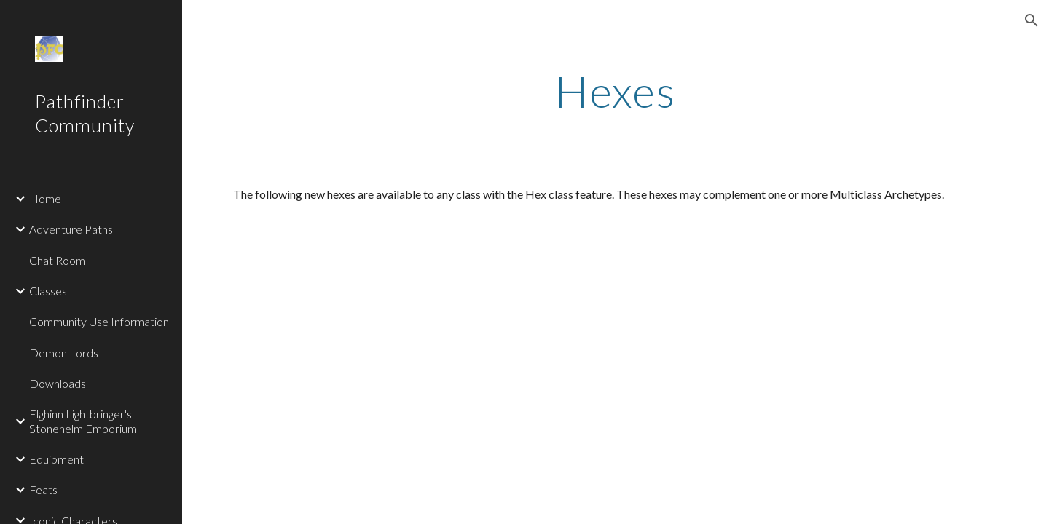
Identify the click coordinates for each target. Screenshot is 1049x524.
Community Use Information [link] (99, 321)
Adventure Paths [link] (71, 229)
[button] (1031, 20)
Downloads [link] (57, 383)
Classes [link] (48, 291)
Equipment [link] (56, 459)
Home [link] (45, 198)
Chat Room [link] (57, 260)
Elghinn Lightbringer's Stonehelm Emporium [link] (83, 420)
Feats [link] (43, 489)
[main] (615, 91)
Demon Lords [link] (63, 353)
